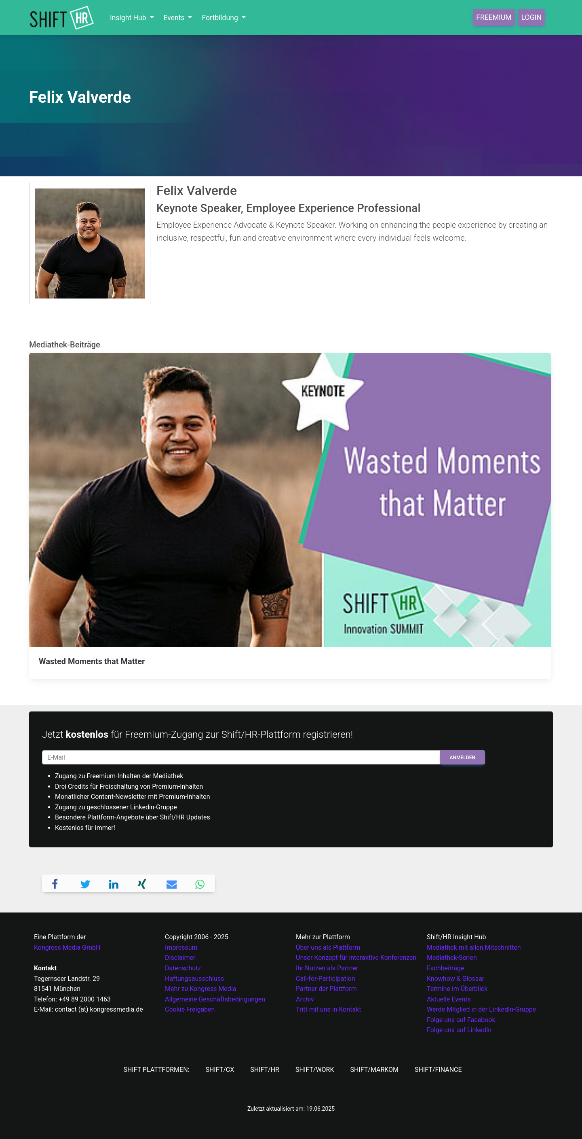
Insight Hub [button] (129, 18)
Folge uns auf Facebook (461, 1020)
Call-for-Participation (325, 978)
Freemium (493, 17)
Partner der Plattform (326, 989)
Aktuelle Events (449, 999)
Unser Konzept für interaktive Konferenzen (356, 957)
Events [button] (175, 18)
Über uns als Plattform (328, 947)
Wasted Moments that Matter (92, 661)
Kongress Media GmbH (67, 947)
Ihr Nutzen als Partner (327, 968)
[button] (57, 883)
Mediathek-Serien (452, 957)
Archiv (305, 999)
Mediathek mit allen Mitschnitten (474, 947)
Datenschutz (183, 968)
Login (531, 17)
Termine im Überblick (457, 989)
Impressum (181, 947)
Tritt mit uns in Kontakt (328, 1009)
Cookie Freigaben (190, 1009)
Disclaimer (180, 957)
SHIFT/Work (314, 1069)
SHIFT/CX (219, 1069)
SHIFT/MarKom (374, 1069)
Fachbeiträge (445, 968)
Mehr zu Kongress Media (200, 989)
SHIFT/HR (264, 1069)
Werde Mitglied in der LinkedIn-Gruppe (481, 1009)
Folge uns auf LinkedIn (459, 1030)
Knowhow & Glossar (455, 978)
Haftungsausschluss (194, 978)
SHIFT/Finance (438, 1069)
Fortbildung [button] (221, 18)
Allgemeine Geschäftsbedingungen (215, 999)
